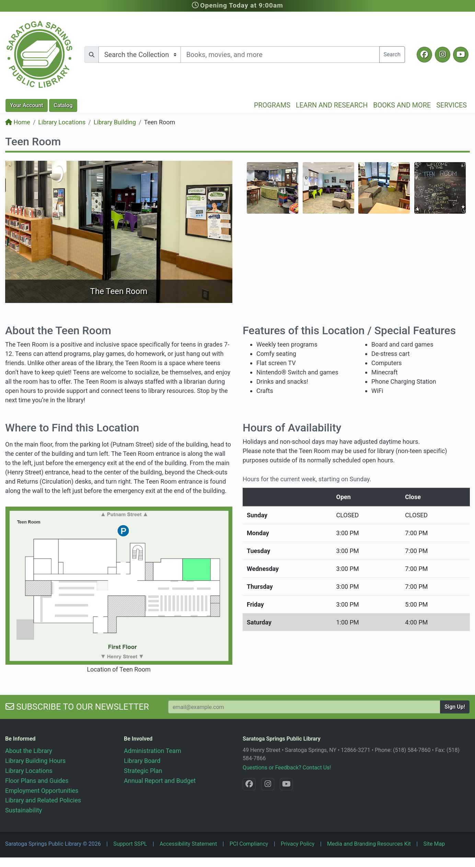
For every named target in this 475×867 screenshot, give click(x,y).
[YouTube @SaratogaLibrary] (460, 55)
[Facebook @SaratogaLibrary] (424, 55)
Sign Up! (454, 706)
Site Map (434, 844)
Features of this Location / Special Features (349, 330)
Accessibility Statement (188, 844)
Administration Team (152, 750)
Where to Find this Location (72, 427)
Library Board (142, 760)
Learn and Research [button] (332, 105)
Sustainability (23, 810)
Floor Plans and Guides (37, 780)
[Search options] (140, 54)
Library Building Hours (35, 760)
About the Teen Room (58, 330)
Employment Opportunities (41, 790)
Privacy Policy (298, 844)
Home (17, 122)
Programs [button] (272, 105)
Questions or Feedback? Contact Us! (287, 767)
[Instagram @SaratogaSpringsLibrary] (442, 55)
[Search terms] (280, 54)
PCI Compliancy (249, 844)
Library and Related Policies (43, 800)
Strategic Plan (143, 770)
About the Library (28, 750)
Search (392, 54)
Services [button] (451, 105)
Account (26, 105)
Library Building (115, 122)
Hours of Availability (292, 427)
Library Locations (61, 122)
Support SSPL (130, 844)
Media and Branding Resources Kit (369, 844)
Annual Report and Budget (160, 780)
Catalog (63, 105)
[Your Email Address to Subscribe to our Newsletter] (304, 706)
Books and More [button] (402, 105)
